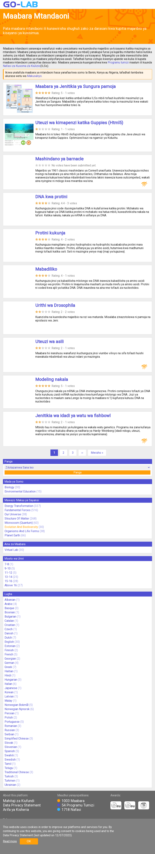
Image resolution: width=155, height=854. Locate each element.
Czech (9, 629)
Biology (9, 487)
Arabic (9, 604)
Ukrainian (10, 785)
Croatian (10, 625)
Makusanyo (34, 76)
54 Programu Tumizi (78, 805)
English (9, 642)
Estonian (10, 646)
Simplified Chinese (17, 738)
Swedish (10, 759)
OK (29, 841)
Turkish (9, 776)
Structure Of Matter (17, 518)
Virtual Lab (11, 550)
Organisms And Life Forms (22, 531)
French (9, 654)
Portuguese (12, 721)
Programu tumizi (118, 62)
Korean (9, 692)
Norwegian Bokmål (17, 705)
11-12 (8, 572)
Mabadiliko (46, 269)
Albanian (10, 599)
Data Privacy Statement (22, 805)
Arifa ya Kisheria (16, 809)
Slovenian (11, 747)
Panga (77, 472)
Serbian (9, 734)
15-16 (8, 581)
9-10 (8, 568)
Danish (9, 633)
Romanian (11, 726)
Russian (10, 730)
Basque (9, 608)
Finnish (9, 650)
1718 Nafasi (71, 809)
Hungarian (11, 679)
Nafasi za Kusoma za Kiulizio (21, 66)
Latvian (9, 696)
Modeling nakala (51, 379)
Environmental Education (20, 491)
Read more (10, 841)
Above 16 (11, 585)
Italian (8, 684)
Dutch (8, 637)
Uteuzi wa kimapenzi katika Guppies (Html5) (79, 122)
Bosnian (10, 612)
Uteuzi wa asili (49, 341)
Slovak (9, 742)
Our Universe (13, 514)
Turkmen (10, 780)
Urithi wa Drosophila (55, 305)
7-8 (7, 564)
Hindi (8, 675)
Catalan (9, 620)
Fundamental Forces (18, 510)
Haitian (9, 671)
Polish (9, 717)
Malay (8, 700)
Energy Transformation (19, 506)
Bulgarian (10, 616)
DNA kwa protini (51, 196)
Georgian (10, 658)
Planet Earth (12, 535)
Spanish (10, 751)
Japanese (11, 688)
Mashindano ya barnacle (59, 158)
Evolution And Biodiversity (21, 527)
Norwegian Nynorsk (17, 709)
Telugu (9, 768)
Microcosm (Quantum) (19, 522)
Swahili (9, 755)
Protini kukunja (50, 233)
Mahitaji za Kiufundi (18, 801)
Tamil (8, 763)
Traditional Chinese (17, 772)
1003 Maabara (73, 801)
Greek (8, 667)
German (9, 663)
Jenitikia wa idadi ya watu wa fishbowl (73, 415)
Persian (9, 713)
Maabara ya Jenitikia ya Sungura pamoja (75, 86)
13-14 (8, 577)
